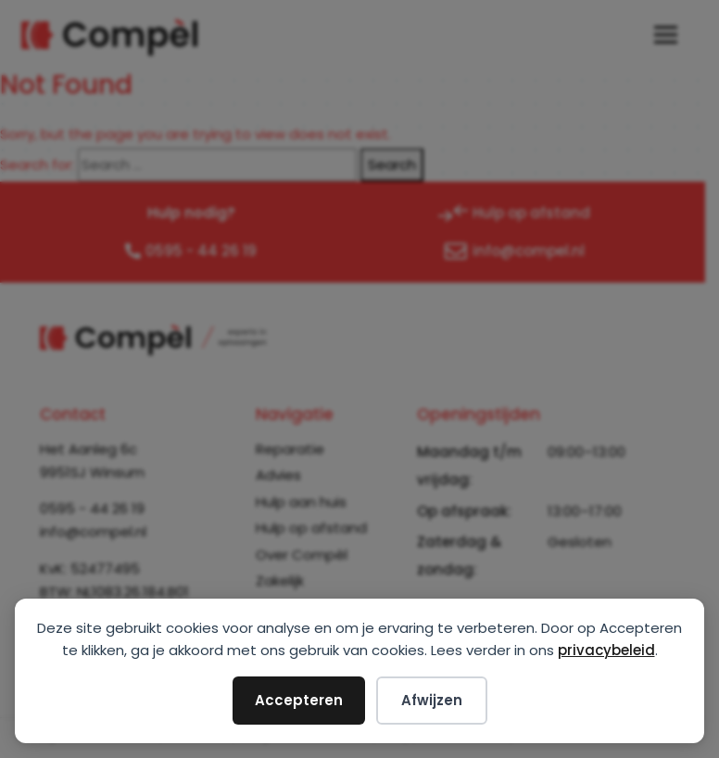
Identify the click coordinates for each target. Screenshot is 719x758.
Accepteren (299, 700)
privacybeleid (606, 650)
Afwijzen (431, 700)
